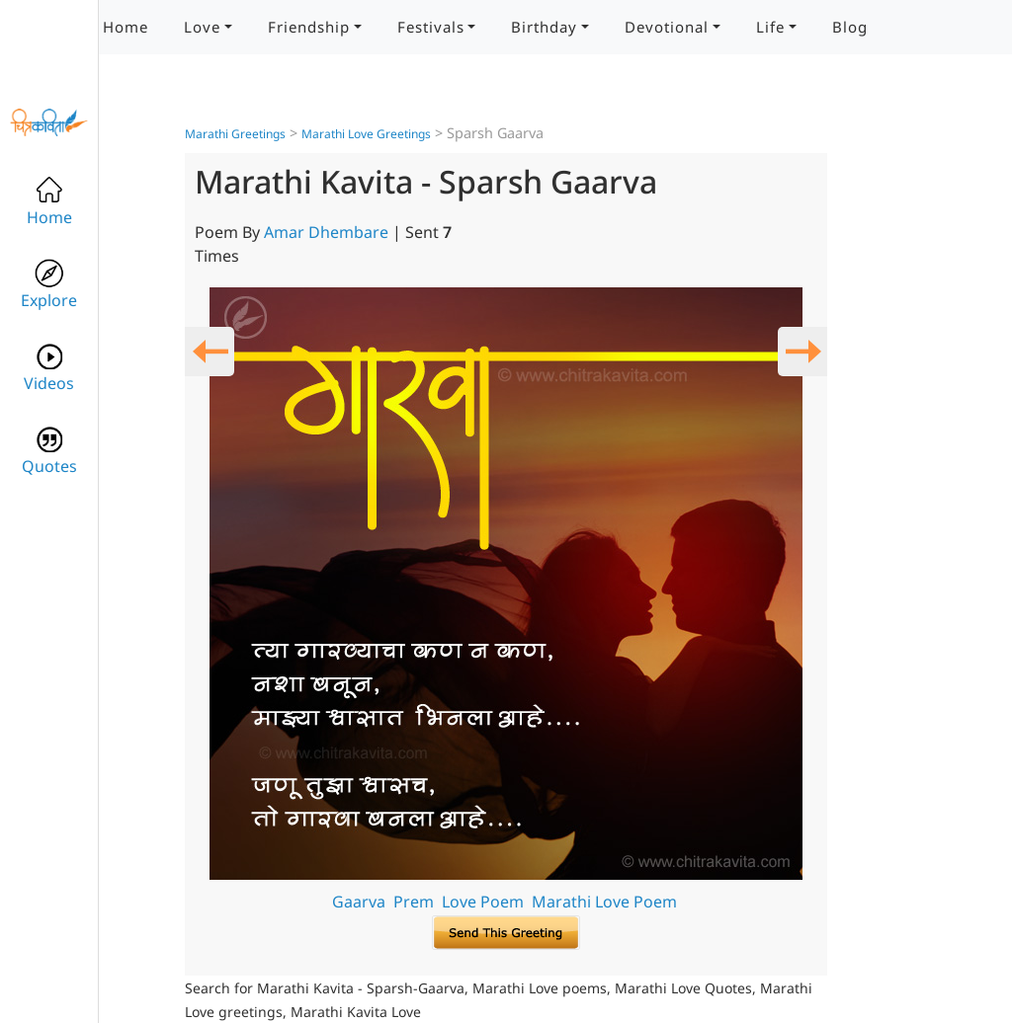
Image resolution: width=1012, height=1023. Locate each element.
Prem (413, 901)
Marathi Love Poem (604, 901)
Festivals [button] (430, 27)
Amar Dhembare (326, 232)
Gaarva (358, 901)
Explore (49, 285)
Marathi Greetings (235, 133)
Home (125, 27)
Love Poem (483, 901)
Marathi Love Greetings (366, 133)
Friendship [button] (309, 27)
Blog (850, 27)
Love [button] (202, 27)
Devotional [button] (667, 27)
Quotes (49, 451)
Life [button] (770, 27)
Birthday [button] (544, 27)
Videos (49, 368)
